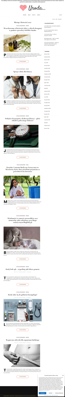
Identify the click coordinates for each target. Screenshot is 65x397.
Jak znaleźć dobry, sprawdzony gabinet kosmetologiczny (52, 26)
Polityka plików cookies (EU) (9, 395)
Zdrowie (24, 14)
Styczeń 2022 (47, 99)
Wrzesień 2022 (47, 76)
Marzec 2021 (46, 128)
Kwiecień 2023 (47, 56)
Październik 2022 (47, 73)
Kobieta (38, 14)
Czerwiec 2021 (47, 119)
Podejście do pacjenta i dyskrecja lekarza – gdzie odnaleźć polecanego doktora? (22, 119)
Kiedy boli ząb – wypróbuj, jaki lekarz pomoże (23, 269)
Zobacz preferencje (59, 393)
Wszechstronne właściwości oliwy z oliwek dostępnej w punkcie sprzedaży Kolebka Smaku (23, 29)
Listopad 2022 (47, 71)
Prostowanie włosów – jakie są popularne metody (50, 34)
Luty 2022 (46, 96)
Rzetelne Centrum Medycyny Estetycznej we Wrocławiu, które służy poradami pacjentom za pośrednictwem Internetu (22, 169)
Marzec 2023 (46, 59)
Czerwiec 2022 (47, 85)
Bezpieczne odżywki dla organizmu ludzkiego (22, 340)
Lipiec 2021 (46, 116)
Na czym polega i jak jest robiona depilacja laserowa (51, 30)
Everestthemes (32, 395)
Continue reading (22, 61)
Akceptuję (42, 393)
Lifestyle (33, 14)
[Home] (53, 18)
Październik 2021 (47, 108)
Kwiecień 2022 (47, 91)
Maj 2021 (46, 122)
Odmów (50, 393)
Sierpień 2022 (47, 79)
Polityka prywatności (19, 395)
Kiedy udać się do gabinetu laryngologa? (22, 294)
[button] (62, 375)
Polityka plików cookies (47, 395)
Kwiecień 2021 (47, 125)
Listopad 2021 (47, 105)
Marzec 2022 (46, 93)
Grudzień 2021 (47, 102)
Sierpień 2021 (46, 113)
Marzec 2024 (47, 53)
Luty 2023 (46, 62)
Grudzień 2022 (47, 68)
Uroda (29, 14)
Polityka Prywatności (55, 395)
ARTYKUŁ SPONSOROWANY (20, 25)
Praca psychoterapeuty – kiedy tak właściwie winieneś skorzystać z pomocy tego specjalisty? (51, 44)
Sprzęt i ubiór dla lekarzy (22, 71)
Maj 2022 (46, 88)
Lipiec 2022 (46, 82)
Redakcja (29, 271)
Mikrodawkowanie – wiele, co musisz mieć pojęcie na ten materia (51, 39)
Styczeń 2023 (47, 65)
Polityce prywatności (46, 390)
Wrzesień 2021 (47, 111)
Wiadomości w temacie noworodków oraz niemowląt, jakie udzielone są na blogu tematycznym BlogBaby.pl (23, 220)
